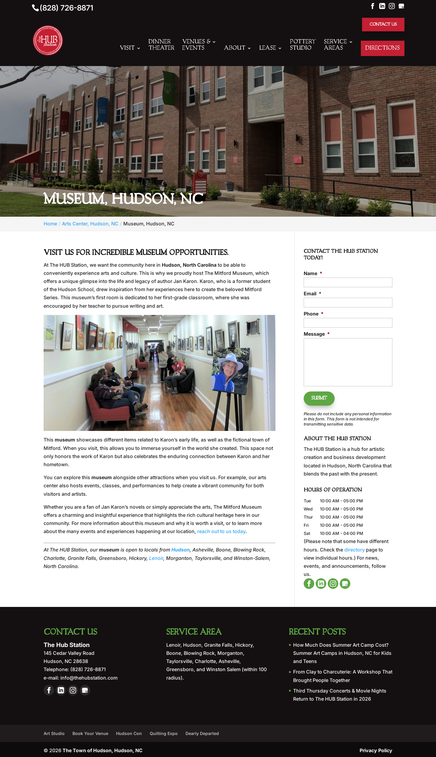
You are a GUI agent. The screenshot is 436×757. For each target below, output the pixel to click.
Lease (267, 49)
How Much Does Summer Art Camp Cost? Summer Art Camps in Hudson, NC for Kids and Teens (342, 651)
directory (354, 547)
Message (317, 334)
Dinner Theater (161, 45)
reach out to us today (221, 532)
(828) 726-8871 (66, 7)
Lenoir (156, 559)
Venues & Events (196, 45)
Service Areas (335, 45)
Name (313, 274)
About (234, 49)
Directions (382, 49)
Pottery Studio (303, 45)
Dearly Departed (202, 731)
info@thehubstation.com (88, 675)
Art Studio (54, 731)
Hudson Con (129, 731)
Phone (314, 314)
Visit (127, 49)
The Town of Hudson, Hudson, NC (103, 748)
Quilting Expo (164, 731)
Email (312, 294)
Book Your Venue (90, 731)
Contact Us (382, 24)
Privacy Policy (376, 748)
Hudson (180, 550)
